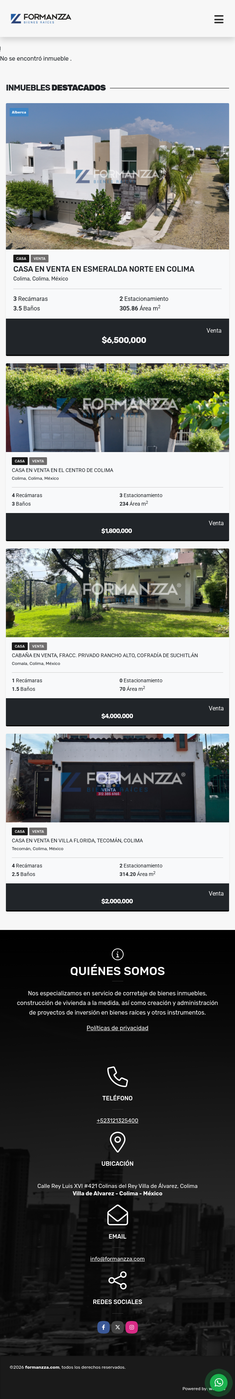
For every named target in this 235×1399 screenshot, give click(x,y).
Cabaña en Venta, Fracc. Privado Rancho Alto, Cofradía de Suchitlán (105, 655)
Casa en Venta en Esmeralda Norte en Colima (104, 269)
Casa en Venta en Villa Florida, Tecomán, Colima (77, 840)
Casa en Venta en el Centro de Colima (62, 470)
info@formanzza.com (117, 1259)
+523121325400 (117, 1120)
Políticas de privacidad (117, 1028)
